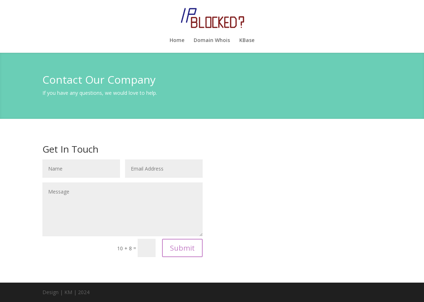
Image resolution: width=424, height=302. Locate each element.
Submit (182, 248)
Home (177, 40)
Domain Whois (212, 40)
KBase (246, 40)
